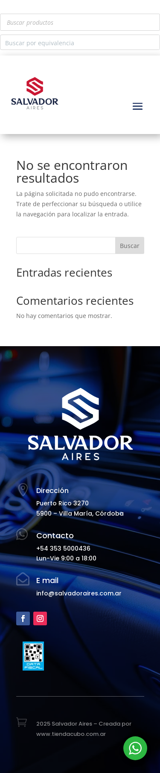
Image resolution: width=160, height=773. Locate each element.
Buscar (130, 246)
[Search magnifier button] (152, 42)
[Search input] (73, 42)
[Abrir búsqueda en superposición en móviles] (80, 22)
